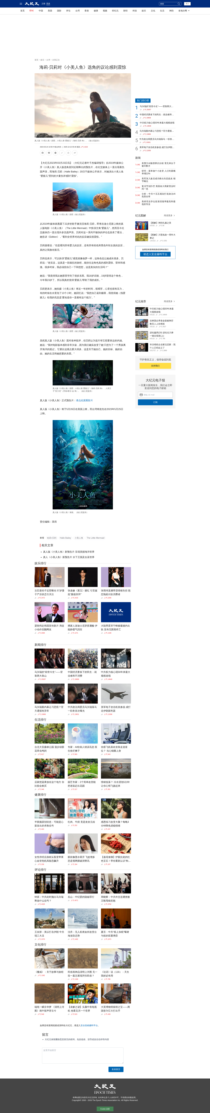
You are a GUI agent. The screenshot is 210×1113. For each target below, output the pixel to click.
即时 (31, 11)
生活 (162, 11)
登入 (187, 4)
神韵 (171, 11)
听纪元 (115, 11)
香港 (87, 11)
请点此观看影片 (84, 400)
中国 (41, 11)
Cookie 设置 (105, 1109)
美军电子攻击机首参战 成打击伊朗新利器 (157, 147)
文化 (153, 11)
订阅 (155, 402)
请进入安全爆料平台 (155, 254)
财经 (125, 11)
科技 (135, 11)
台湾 (77, 11)
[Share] (36, 598)
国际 (59, 11)
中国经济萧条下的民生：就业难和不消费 (157, 114)
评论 (68, 11)
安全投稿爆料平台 (89, 1025)
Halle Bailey (65, 538)
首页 (22, 11)
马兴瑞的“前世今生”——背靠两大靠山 (156, 106)
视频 (105, 11)
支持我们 (155, 366)
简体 (48, 3)
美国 (50, 11)
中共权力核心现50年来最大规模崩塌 (157, 123)
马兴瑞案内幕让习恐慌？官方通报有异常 (157, 131)
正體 (43, 4)
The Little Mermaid (95, 538)
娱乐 (144, 11)
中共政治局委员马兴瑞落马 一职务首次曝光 (156, 139)
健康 (96, 11)
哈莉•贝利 (51, 538)
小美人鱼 (79, 538)
